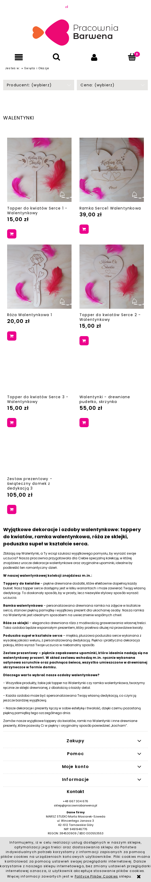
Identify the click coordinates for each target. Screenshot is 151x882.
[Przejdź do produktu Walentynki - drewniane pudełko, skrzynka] (111, 371)
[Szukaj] (56, 57)
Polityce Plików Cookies (96, 876)
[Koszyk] (132, 57)
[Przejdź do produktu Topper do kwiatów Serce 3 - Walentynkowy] (39, 371)
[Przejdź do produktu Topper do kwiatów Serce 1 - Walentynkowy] (39, 170)
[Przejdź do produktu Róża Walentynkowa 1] (39, 277)
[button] (19, 57)
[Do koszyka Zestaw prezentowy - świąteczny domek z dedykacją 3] (11, 509)
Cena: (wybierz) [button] (98, 85)
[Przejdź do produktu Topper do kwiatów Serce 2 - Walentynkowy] (111, 277)
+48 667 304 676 (75, 801)
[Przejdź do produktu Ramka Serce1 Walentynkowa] (111, 170)
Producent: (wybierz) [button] (29, 85)
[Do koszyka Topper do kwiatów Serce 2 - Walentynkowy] (84, 340)
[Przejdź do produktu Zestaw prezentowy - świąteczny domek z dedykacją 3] (39, 453)
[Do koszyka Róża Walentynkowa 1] (11, 336)
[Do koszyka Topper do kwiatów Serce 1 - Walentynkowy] (11, 233)
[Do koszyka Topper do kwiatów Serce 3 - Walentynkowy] (11, 422)
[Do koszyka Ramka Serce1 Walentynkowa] (84, 229)
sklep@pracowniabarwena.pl (75, 805)
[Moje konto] (94, 57)
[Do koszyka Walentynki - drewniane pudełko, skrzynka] (84, 422)
